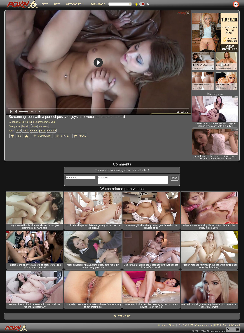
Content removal (203, 325)
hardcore (43, 126)
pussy (42, 130)
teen (34, 126)
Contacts (162, 325)
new (57, 4)
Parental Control (231, 325)
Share (64, 136)
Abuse (82, 136)
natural (33, 130)
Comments (44, 136)
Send (174, 178)
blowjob (26, 126)
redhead (51, 130)
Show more (122, 316)
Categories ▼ (75, 4)
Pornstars (98, 4)
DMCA (217, 325)
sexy (18, 130)
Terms (172, 325)
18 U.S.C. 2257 (185, 325)
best (45, 4)
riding (25, 130)
